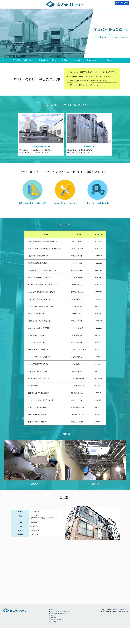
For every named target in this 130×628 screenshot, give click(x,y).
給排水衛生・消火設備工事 (47, 60)
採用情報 (65, 60)
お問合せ (108, 60)
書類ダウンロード (93, 60)
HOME (4, 60)
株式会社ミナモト (118, 609)
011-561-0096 (34, 522)
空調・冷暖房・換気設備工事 (21, 60)
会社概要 (77, 60)
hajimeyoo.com (123, 611)
